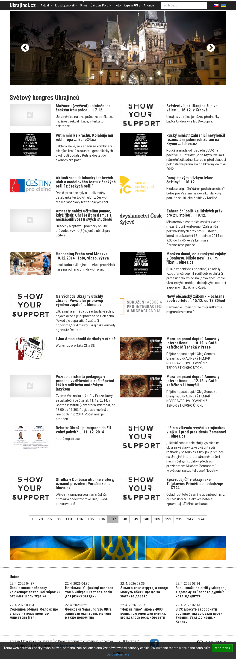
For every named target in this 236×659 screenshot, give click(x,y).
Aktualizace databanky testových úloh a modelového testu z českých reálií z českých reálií (86, 181)
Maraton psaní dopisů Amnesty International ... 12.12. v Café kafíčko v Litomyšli (192, 380)
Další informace (118, 654)
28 (40, 519)
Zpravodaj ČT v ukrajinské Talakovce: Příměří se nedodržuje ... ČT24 (194, 483)
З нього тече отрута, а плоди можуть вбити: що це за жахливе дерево (144, 592)
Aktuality (46, 5)
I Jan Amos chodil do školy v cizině (86, 338)
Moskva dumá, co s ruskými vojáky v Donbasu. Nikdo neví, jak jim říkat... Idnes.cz (196, 258)
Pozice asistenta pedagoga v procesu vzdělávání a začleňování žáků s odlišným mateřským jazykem (85, 382)
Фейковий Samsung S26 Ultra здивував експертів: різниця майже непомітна (88, 613)
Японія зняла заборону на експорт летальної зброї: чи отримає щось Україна (35, 592)
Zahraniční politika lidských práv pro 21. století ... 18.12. (194, 213)
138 (124, 519)
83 (58, 519)
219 (179, 519)
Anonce (149, 5)
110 (68, 519)
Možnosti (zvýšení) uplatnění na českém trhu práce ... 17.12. (83, 107)
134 (80, 519)
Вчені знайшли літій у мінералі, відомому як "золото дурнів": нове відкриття (201, 592)
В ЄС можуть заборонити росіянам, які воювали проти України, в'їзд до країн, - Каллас (199, 615)
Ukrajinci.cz (23, 5)
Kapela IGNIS (132, 5)
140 (146, 519)
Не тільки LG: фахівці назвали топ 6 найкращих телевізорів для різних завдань (89, 592)
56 (49, 519)
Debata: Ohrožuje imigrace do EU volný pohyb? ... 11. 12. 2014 (83, 429)
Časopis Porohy (101, 5)
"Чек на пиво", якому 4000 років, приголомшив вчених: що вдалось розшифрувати (143, 613)
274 (201, 519)
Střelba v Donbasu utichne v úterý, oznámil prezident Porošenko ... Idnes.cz (85, 483)
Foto (118, 5)
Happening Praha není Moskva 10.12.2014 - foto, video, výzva (82, 255)
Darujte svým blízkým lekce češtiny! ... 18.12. (189, 179)
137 (113, 519)
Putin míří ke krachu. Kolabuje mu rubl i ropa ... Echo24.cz (84, 137)
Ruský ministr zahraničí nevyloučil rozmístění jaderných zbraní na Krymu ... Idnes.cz (195, 139)
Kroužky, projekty (66, 5)
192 (168, 519)
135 (91, 519)
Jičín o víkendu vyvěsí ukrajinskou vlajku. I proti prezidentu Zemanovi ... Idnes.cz (196, 431)
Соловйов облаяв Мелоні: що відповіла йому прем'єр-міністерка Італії (34, 613)
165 (157, 519)
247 (190, 519)
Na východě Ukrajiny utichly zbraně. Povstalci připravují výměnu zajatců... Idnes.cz (79, 300)
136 (102, 519)
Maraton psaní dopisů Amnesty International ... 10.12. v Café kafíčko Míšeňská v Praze (192, 342)
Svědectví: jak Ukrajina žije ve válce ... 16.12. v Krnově (192, 107)
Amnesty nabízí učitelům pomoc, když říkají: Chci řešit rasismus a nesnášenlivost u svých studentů (84, 215)
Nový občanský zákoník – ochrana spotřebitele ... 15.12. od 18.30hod (195, 298)
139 (135, 519)
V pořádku (222, 648)
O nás (83, 5)
